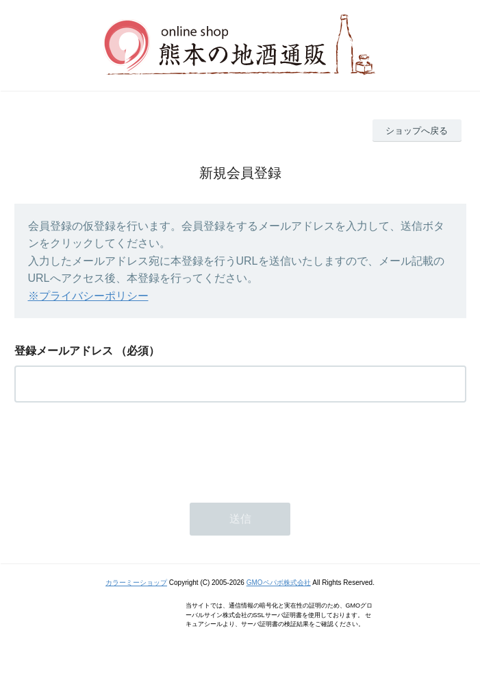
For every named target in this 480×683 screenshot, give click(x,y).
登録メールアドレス (63, 351)
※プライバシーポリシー (88, 296)
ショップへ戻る (417, 130)
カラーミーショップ (136, 582)
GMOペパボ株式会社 (279, 582)
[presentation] (118, 448)
